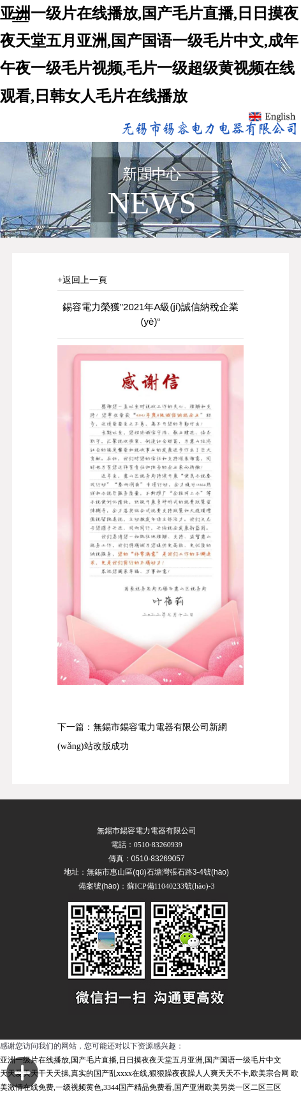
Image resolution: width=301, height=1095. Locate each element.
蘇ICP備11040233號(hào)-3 (171, 886)
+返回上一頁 (82, 280)
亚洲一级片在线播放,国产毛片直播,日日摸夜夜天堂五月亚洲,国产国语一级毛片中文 (140, 1060)
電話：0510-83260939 (146, 844)
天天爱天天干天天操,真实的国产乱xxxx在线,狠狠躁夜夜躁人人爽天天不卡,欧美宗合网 (144, 1073)
